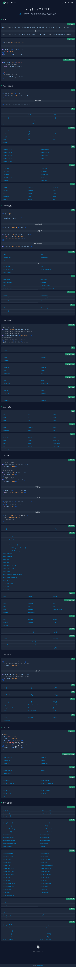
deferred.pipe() (7, 834)
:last (29, 136)
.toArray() (42, 905)
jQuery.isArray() (7, 865)
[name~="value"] (7, 152)
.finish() (55, 705)
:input (54, 193)
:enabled (30, 190)
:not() (4, 139)
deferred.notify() (7, 831)
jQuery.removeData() (46, 269)
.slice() (54, 420)
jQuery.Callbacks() (8, 925)
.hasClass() (43, 279)
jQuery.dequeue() (33, 705)
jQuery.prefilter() (44, 780)
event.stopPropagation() (10, 577)
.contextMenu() (32, 639)
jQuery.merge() (44, 877)
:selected (5, 199)
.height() (5, 295)
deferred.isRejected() (9, 829)
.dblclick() (55, 639)
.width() (42, 301)
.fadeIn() (5, 717)
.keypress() (31, 632)
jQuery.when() (7, 816)
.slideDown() (6, 695)
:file (4, 193)
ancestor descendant (58, 121)
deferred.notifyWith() (46, 831)
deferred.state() (44, 843)
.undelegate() (31, 612)
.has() (4, 417)
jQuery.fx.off (31, 707)
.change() (30, 619)
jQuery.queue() (32, 710)
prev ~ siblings (32, 124)
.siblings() (6, 449)
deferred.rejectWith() (9, 840)
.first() (54, 414)
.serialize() (43, 770)
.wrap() (5, 357)
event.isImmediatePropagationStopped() (14, 548)
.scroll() (55, 529)
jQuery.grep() (7, 862)
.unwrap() (43, 393)
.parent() (5, 443)
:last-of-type (43, 171)
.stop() (54, 710)
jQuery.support (7, 889)
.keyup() (55, 632)
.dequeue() (6, 705)
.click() (5, 639)
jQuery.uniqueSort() (8, 895)
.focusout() (31, 622)
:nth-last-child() (44, 174)
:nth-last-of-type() (8, 177)
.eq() (4, 414)
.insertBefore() (44, 383)
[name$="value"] (44, 152)
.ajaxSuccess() (44, 763)
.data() (42, 266)
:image (30, 193)
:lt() (53, 136)
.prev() (5, 446)
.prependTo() (6, 373)
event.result (6, 571)
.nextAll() (30, 440)
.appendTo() (43, 367)
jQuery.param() (7, 770)
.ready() (30, 596)
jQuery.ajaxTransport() (46, 783)
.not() (29, 420)
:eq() (29, 131)
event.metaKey (7, 553)
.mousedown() (32, 642)
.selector (42, 918)
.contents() (6, 430)
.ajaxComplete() (7, 757)
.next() (5, 440)
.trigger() (30, 609)
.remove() (6, 393)
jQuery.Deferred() (8, 823)
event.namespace (8, 556)
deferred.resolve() (45, 840)
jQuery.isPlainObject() (9, 871)
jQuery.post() (43, 793)
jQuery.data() (6, 266)
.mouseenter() (56, 642)
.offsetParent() (44, 308)
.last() (54, 417)
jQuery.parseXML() (8, 886)
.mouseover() (7, 648)
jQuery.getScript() (8, 793)
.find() (54, 437)
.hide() (5, 688)
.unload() (55, 596)
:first (4, 134)
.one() (5, 609)
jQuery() (5, 810)
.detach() (5, 390)
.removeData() (7, 272)
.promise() (43, 846)
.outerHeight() (44, 298)
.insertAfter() (6, 383)
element (55, 112)
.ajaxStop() (6, 763)
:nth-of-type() (43, 177)
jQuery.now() (43, 880)
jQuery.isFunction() (8, 868)
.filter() (29, 414)
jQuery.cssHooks (45, 285)
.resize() (30, 529)
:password (6, 196)
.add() (5, 427)
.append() (6, 367)
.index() (42, 902)
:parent (5, 121)
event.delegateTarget (9, 539)
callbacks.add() (44, 925)
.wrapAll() (42, 357)
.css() (4, 285)
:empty (30, 118)
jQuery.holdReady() (45, 813)
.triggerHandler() (57, 609)
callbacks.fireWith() (45, 934)
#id (4, 115)
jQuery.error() (7, 915)
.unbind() (5, 612)
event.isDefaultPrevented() (10, 545)
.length (42, 915)
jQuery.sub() (6, 813)
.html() (5, 370)
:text (54, 199)
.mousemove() (32, 645)
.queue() (5, 710)
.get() (4, 902)
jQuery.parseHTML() (9, 883)
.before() (42, 380)
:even (54, 131)
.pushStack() (6, 918)
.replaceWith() (44, 400)
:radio (29, 196)
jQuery (21, 14)
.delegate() (31, 603)
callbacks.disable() (8, 928)
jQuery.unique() (44, 892)
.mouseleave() (7, 645)
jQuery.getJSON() (45, 790)
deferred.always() (45, 823)
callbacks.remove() (45, 939)
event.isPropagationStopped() (11, 550)
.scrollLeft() (43, 311)
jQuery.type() (6, 892)
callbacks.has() (7, 936)
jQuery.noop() (7, 880)
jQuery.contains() (8, 856)
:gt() (29, 134)
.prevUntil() (56, 446)
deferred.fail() (44, 826)
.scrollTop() (6, 314)
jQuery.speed (56, 707)
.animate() (6, 702)
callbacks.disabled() (45, 928)
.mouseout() (56, 645)
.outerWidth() (7, 301)
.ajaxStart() (43, 760)
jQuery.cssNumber (8, 288)
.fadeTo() (55, 717)
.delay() (55, 702)
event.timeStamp (8, 583)
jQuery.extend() (7, 859)
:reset (54, 196)
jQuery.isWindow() (45, 871)
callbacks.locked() (8, 939)
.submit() (5, 625)
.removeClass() (7, 282)
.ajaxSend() (6, 760)
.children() (6, 437)
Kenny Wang (40, 965)
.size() (5, 905)
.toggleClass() (44, 282)
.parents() (30, 443)
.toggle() (55, 648)
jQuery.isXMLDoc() (8, 874)
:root (54, 139)
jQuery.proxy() (44, 886)
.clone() (5, 350)
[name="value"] (7, 155)
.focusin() (5, 622)
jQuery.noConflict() (45, 810)
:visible (54, 115)
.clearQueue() (32, 702)
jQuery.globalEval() (45, 859)
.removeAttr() (7, 257)
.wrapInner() (6, 360)
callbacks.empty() (8, 931)
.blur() (5, 619)
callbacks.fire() (44, 931)
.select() (55, 622)
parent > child (31, 121)
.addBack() (31, 427)
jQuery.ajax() (6, 780)
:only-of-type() (44, 180)
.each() (30, 430)
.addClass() (6, 279)
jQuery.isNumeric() (45, 868)
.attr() (4, 254)
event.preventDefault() (9, 565)
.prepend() (43, 370)
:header (55, 134)
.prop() (42, 254)
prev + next (6, 124)
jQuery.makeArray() (45, 874)
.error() (5, 529)
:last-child (6, 171)
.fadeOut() (31, 717)
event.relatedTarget (8, 568)
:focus (54, 190)
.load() (5, 596)
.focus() (55, 619)
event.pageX (6, 559)
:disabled (5, 190)
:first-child (6, 168)
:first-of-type (43, 168)
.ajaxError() (43, 757)
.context (42, 912)
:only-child (6, 180)
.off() (29, 606)
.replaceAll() (6, 400)
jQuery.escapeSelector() (47, 288)
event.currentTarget (8, 536)
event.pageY (6, 562)
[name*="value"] (44, 149)
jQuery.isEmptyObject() (46, 865)
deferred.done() (7, 826)
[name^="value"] (7, 158)
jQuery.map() (6, 877)
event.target (6, 580)
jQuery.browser (44, 853)
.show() (30, 688)
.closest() (30, 437)
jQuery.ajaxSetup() (8, 783)
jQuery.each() (44, 856)
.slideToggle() (31, 695)
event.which (6, 589)
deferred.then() (7, 846)
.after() (5, 380)
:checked (55, 187)
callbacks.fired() (7, 934)
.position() (6, 311)
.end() (54, 430)
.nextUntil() (56, 440)
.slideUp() (55, 695)
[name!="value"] (44, 155)
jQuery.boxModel (8, 853)
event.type (6, 586)
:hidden (30, 115)
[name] (42, 158)
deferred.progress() (45, 834)
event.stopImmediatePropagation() (13, 574)
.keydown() (6, 632)
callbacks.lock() (44, 936)
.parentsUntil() (56, 443)
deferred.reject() (44, 837)
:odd (29, 139)
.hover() (5, 642)
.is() (29, 417)
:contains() (6, 118)
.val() (4, 260)
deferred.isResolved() (46, 829)
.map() (5, 420)
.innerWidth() (6, 298)
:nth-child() (6, 174)
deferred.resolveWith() (9, 843)
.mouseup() (31, 648)
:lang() (5, 136)
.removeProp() (44, 257)
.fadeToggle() (7, 720)
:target (5, 142)
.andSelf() (55, 427)
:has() (54, 118)
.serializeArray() (7, 773)
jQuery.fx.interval (8, 707)
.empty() (42, 390)
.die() (54, 603)
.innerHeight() (44, 295)
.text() (41, 373)
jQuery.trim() (43, 889)
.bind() (5, 603)
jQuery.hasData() (8, 269)
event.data (6, 542)
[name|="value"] (7, 149)
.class (29, 112)
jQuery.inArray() (44, 862)
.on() (54, 606)
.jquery (5, 912)
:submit (30, 199)
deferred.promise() (8, 837)
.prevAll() (30, 446)
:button (5, 187)
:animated (6, 131)
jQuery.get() (6, 790)
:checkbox (31, 187)
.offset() (5, 308)
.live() (4, 606)
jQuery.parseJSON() (46, 883)
